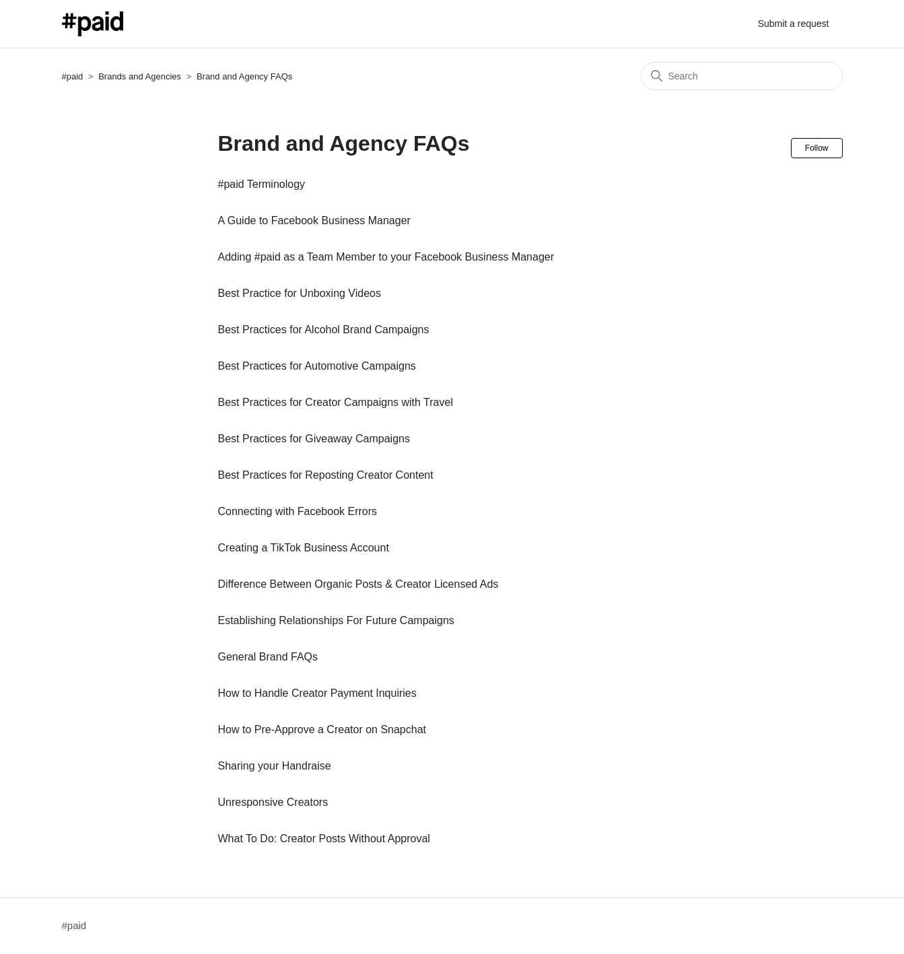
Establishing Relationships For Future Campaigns (336, 620)
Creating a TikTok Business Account (303, 547)
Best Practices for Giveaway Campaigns (314, 438)
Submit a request (793, 23)
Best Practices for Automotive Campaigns (317, 366)
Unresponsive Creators (273, 802)
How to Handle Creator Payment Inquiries (317, 693)
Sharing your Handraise (274, 766)
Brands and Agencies (139, 76)
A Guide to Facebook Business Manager (314, 220)
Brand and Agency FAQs (244, 76)
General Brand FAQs (268, 656)
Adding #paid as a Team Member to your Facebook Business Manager (386, 257)
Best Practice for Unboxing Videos (300, 293)
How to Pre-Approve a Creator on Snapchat (322, 729)
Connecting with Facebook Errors (298, 511)
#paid (72, 76)
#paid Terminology (262, 184)
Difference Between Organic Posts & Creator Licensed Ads (358, 584)
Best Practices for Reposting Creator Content (325, 475)
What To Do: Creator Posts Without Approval (324, 838)
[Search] (741, 76)
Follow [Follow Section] (817, 148)
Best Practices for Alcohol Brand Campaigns (323, 329)
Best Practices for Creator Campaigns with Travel (335, 402)
